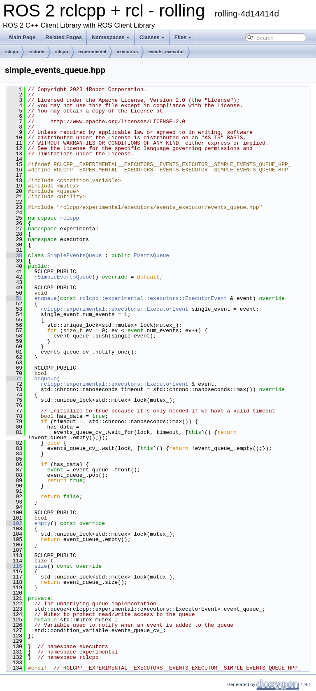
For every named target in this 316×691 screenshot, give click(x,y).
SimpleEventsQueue (74, 255)
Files (183, 37)
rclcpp (11, 51)
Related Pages (63, 37)
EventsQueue (151, 255)
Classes (152, 37)
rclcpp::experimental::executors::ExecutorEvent (153, 298)
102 (14, 523)
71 (14, 378)
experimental (93, 51)
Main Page (22, 37)
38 (14, 255)
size (40, 566)
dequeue (45, 378)
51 (14, 298)
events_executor (166, 51)
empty (42, 523)
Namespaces (111, 37)
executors (127, 51)
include (36, 51)
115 (14, 566)
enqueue (45, 298)
